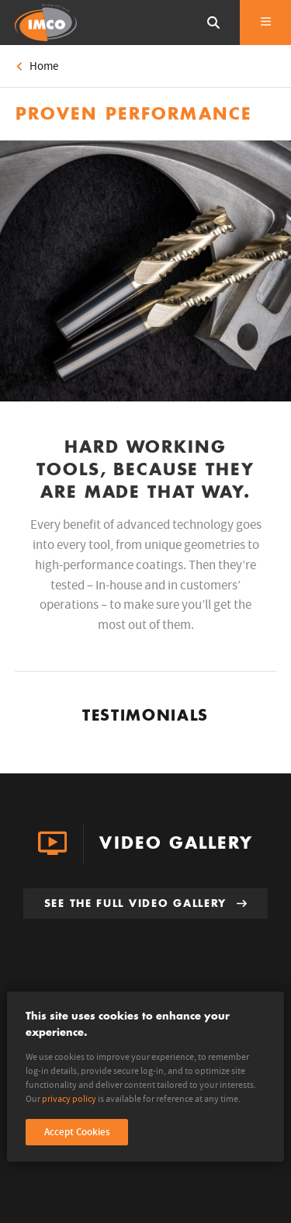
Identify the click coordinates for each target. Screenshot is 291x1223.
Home (37, 66)
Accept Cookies (77, 1132)
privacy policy (69, 1099)
